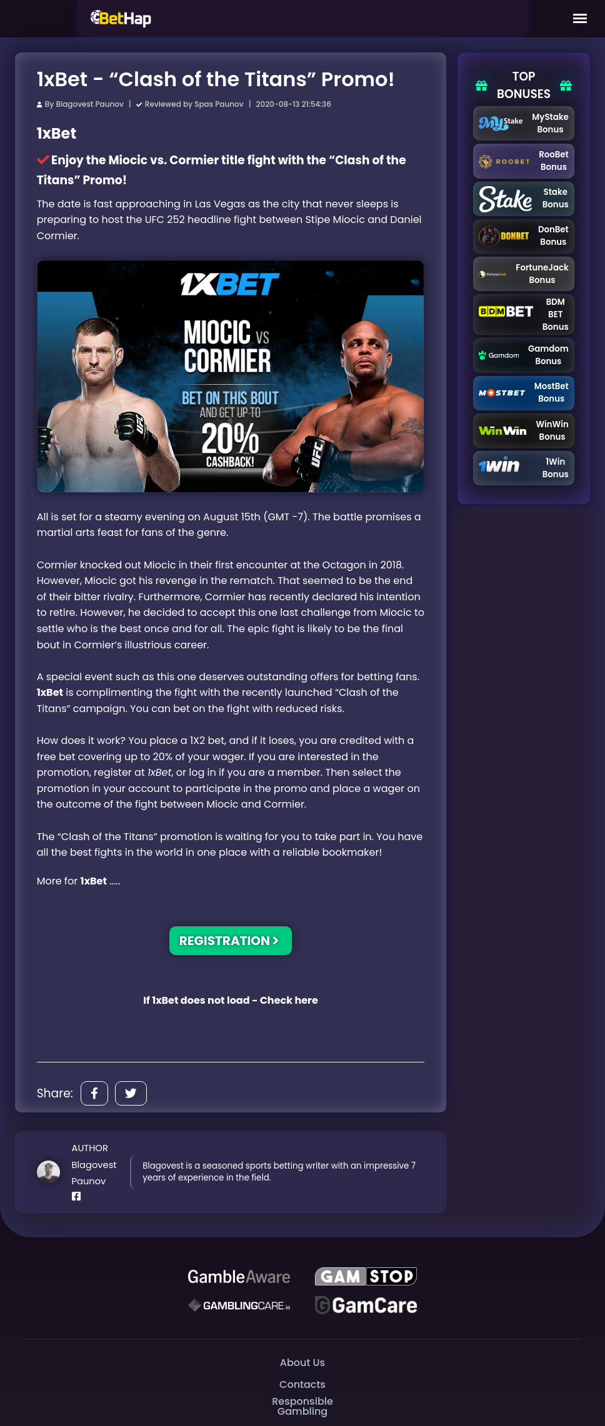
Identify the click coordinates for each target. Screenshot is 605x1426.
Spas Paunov (218, 104)
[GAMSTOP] (366, 1276)
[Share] (94, 1093)
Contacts (302, 1384)
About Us (302, 1362)
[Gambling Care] (239, 1305)
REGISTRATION (229, 940)
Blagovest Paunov (89, 104)
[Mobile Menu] (580, 19)
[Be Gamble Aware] (239, 1276)
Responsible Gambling (302, 1406)
